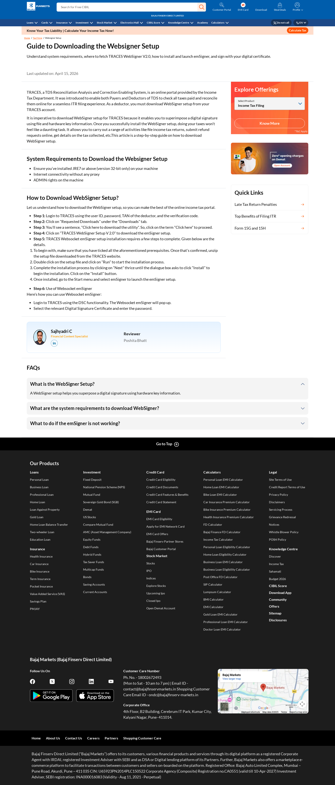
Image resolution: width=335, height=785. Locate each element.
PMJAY (35, 609)
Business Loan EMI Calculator (223, 562)
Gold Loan (36, 517)
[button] (201, 7)
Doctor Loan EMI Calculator (222, 629)
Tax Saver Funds (93, 562)
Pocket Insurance (41, 586)
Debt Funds (90, 547)
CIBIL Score (153, 22)
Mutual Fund (91, 494)
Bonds (87, 577)
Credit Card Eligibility (160, 479)
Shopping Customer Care (142, 738)
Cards (44, 22)
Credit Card (155, 472)
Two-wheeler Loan (42, 532)
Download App (280, 593)
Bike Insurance (39, 571)
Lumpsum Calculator (217, 592)
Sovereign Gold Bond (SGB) (101, 502)
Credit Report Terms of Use (287, 487)
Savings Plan (38, 601)
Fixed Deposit (92, 479)
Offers (274, 606)
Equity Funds (91, 539)
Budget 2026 (277, 579)
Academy (202, 22)
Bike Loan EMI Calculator (220, 494)
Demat (87, 509)
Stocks (150, 563)
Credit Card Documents (162, 487)
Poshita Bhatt (135, 340)
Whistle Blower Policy (283, 532)
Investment (82, 22)
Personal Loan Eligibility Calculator (226, 547)
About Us (53, 738)
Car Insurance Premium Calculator (226, 502)
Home (27, 38)
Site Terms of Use (280, 479)
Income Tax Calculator (218, 539)
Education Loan (40, 539)
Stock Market (104, 22)
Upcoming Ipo (155, 593)
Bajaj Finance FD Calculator (222, 532)
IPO (148, 571)
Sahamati (275, 571)
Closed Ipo (153, 600)
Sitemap (275, 613)
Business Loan (39, 487)
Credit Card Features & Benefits (167, 494)
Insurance (62, 22)
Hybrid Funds (92, 554)
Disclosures (278, 620)
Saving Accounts (94, 584)
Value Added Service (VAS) (47, 594)
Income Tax (276, 564)
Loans (30, 22)
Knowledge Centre (178, 22)
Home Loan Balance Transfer (49, 524)
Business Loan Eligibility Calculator (226, 569)
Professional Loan (42, 494)
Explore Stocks (156, 586)
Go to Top (164, 443)
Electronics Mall (129, 22)
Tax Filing (37, 38)
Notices (274, 524)
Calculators (217, 22)
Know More (270, 123)
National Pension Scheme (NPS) (104, 487)
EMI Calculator (213, 607)
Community (278, 599)
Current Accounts (95, 592)
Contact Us (73, 738)
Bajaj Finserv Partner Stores (164, 541)
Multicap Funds (93, 569)
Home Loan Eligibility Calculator (225, 554)
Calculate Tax (297, 30)
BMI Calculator (213, 599)
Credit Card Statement (161, 502)
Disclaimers (277, 502)
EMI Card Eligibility (159, 519)
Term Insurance (40, 579)
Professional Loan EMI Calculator (225, 622)
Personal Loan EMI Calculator (223, 479)
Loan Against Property (45, 509)
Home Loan (37, 502)
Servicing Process (280, 509)
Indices (151, 578)
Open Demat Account (160, 608)
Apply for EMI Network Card (165, 526)
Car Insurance (39, 564)
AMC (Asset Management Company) (107, 532)
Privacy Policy (278, 494)
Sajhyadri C (61, 331)
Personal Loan (39, 479)
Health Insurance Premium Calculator (228, 517)
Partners (111, 738)
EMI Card (153, 511)
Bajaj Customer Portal (161, 549)
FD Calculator (212, 524)
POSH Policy (277, 539)
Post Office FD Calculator (220, 577)
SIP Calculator (212, 584)
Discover (275, 556)
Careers (93, 738)
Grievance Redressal (282, 517)
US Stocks (89, 517)
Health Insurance (41, 556)
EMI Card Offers (157, 534)
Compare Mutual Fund (98, 524)
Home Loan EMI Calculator (221, 487)
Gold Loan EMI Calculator (220, 614)
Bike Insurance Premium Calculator (227, 509)
